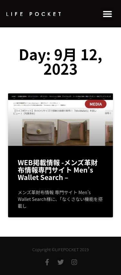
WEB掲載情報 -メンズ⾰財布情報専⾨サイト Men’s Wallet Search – (58, 169)
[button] (107, 13)
